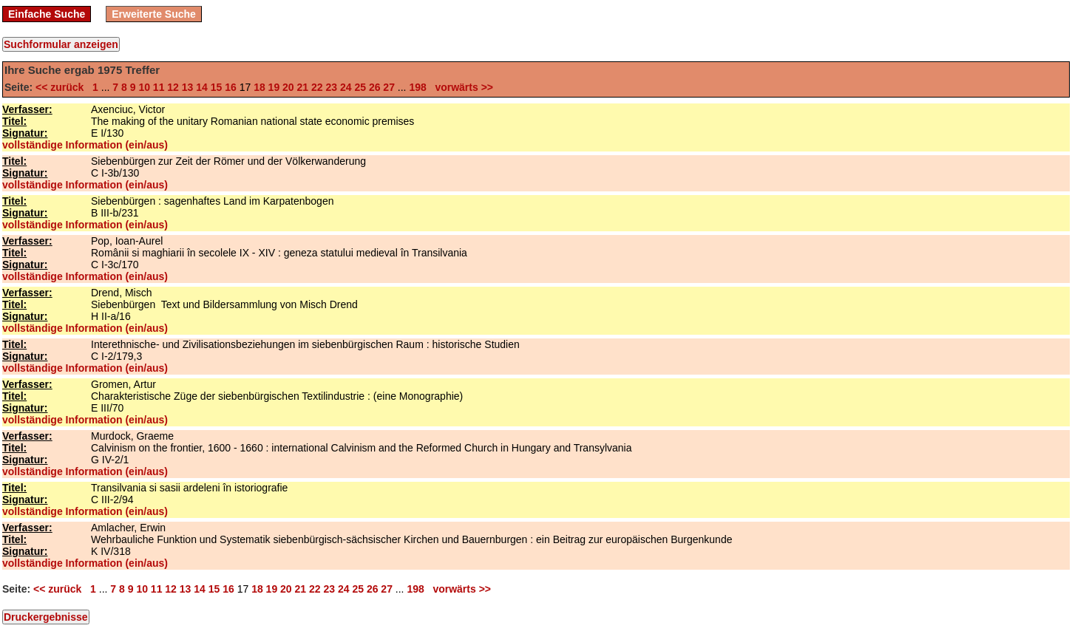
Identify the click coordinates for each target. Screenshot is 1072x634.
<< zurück (62, 87)
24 (346, 87)
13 (188, 87)
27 (389, 87)
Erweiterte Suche (154, 14)
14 (202, 87)
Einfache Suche (46, 14)
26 (375, 87)
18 (259, 87)
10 (144, 87)
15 (217, 87)
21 (303, 87)
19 (274, 87)
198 (417, 87)
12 (173, 87)
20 (288, 87)
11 (159, 87)
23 (331, 87)
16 (231, 87)
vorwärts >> (461, 87)
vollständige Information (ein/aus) (85, 145)
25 (360, 87)
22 (317, 87)
